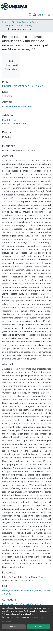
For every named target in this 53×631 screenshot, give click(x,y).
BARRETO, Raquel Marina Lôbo (17, 106)
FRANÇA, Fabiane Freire (14, 123)
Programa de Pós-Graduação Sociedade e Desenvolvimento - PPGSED (20, 25)
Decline (13, 626)
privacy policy (36, 617)
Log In (40, 14)
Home (5, 22)
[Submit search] (30, 15)
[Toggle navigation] (49, 15)
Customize (6, 621)
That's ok (38, 626)
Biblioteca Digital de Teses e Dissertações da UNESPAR (26, 22)
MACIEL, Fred (9, 120)
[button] (34, 15)
